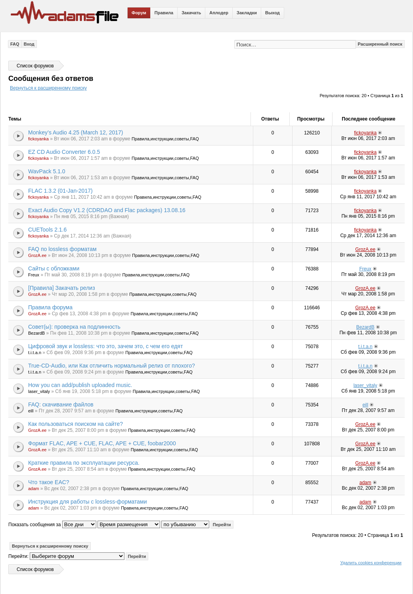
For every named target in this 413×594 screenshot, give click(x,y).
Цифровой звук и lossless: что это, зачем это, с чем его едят (105, 346)
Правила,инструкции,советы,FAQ (165, 138)
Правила (164, 12)
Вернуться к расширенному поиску (48, 88)
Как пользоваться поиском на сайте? (75, 424)
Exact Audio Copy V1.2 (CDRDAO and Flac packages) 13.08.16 (106, 210)
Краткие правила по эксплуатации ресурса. (84, 463)
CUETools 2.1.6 (47, 229)
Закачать (191, 12)
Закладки (247, 12)
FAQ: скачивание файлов (61, 404)
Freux (33, 274)
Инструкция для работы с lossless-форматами (87, 501)
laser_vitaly (39, 391)
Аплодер (218, 12)
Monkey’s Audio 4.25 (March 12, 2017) (75, 132)
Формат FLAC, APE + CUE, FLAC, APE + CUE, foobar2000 (102, 443)
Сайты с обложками (53, 268)
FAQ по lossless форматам (62, 249)
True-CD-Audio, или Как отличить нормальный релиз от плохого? (111, 365)
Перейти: (18, 556)
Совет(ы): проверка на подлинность (74, 327)
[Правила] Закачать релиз (61, 288)
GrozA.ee (37, 255)
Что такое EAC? (48, 482)
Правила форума (50, 307)
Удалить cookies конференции (371, 562)
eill (30, 410)
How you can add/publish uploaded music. (80, 385)
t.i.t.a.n (34, 352)
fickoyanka (38, 138)
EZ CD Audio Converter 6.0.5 (64, 152)
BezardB (36, 333)
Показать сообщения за (52, 524)
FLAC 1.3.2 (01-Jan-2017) (60, 191)
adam (33, 488)
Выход (272, 12)
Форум (139, 12)
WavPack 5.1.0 (46, 171)
